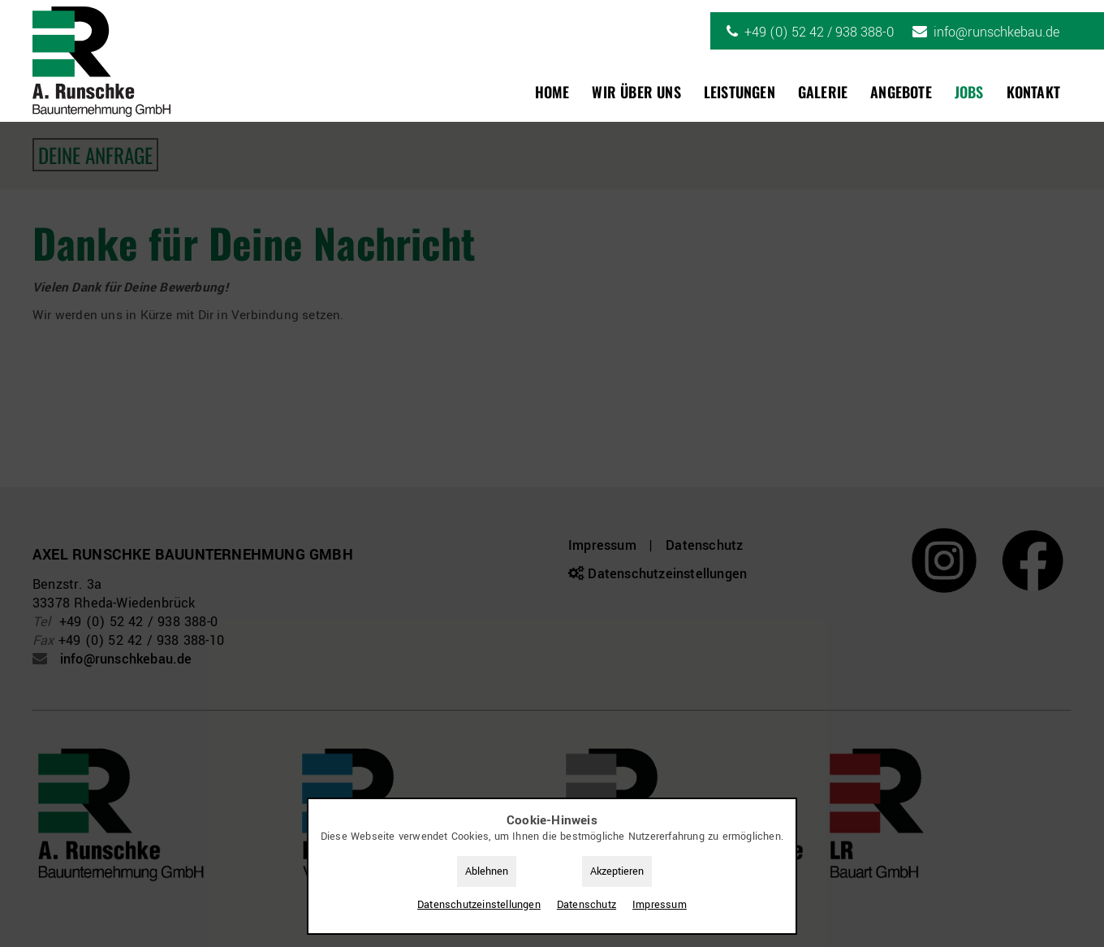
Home (552, 91)
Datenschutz (586, 904)
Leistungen (739, 91)
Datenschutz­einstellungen (479, 904)
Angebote (901, 91)
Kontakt (1033, 91)
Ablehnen (486, 871)
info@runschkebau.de (996, 32)
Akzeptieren (617, 871)
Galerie (822, 91)
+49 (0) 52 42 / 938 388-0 (819, 32)
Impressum (659, 904)
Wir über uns (636, 91)
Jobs (969, 91)
